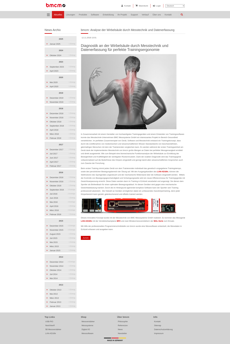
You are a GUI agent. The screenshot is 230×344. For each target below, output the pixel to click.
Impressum (159, 333)
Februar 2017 (62, 166)
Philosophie (123, 321)
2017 (61, 144)
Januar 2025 (62, 44)
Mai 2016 (62, 202)
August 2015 (62, 234)
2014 (61, 257)
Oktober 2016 (62, 186)
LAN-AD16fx (50, 333)
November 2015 (62, 230)
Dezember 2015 (62, 226)
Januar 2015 (62, 250)
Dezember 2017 (62, 149)
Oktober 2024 (62, 55)
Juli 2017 (62, 154)
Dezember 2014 (62, 262)
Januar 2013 (62, 306)
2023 (61, 62)
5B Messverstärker (53, 329)
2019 (61, 93)
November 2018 (62, 117)
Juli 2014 (62, 274)
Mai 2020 (62, 82)
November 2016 (62, 181)
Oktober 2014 (62, 270)
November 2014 (62, 266)
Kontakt (127, 6)
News (120, 329)
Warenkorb (143, 6)
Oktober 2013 (62, 290)
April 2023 (62, 71)
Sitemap (157, 325)
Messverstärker (88, 321)
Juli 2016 (62, 194)
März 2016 (62, 210)
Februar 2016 (62, 214)
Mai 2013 (62, 294)
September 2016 (62, 190)
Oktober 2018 (62, 122)
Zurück (86, 238)
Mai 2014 (62, 278)
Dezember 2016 (62, 177)
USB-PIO (49, 321)
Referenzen (123, 325)
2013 (61, 285)
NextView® (50, 325)
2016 (61, 172)
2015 (61, 221)
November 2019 (62, 102)
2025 (61, 39)
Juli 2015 (62, 238)
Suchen (181, 14)
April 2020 (62, 86)
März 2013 (62, 298)
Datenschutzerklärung (163, 329)
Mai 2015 (62, 242)
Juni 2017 (62, 158)
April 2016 (62, 206)
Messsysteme (87, 325)
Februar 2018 (62, 138)
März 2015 (62, 246)
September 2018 (62, 126)
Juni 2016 (62, 198)
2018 (61, 108)
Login (158, 6)
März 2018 (62, 134)
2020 (61, 77)
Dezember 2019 (62, 98)
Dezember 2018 (62, 113)
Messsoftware (87, 333)
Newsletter (122, 333)
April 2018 (62, 130)
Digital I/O (86, 329)
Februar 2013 (62, 302)
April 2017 (62, 162)
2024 (61, 50)
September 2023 (62, 67)
